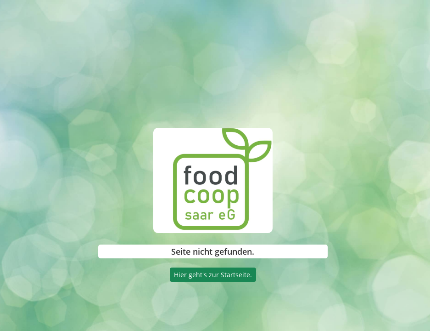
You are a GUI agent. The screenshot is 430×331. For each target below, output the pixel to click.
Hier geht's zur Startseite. (213, 274)
